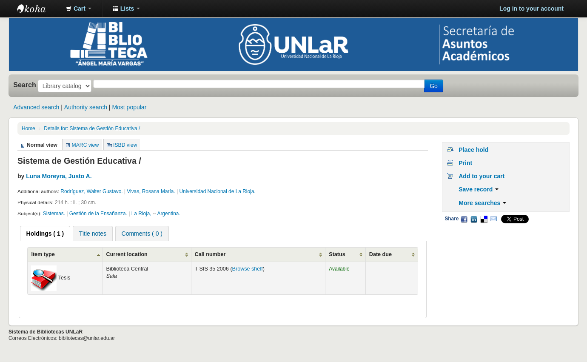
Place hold (473, 149)
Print (465, 163)
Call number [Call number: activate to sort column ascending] (210, 254)
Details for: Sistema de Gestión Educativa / (92, 128)
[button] (79, 8)
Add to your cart (481, 176)
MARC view (85, 145)
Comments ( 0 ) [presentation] (142, 233)
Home (28, 128)
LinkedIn (474, 219)
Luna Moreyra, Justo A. (58, 176)
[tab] (45, 233)
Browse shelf (247, 269)
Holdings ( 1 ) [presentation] (45, 233)
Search (24, 84)
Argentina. (168, 214)
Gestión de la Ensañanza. (98, 214)
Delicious (483, 219)
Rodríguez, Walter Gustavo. (91, 191)
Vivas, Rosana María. (151, 191)
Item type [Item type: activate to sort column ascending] (42, 254)
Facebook (464, 219)
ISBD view (125, 145)
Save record (479, 189)
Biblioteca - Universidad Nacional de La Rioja (38, 8)
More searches (482, 203)
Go (434, 86)
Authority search (85, 107)
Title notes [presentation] (92, 233)
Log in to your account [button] (531, 8)
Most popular (129, 107)
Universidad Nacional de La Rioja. (217, 191)
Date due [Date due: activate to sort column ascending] (380, 254)
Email (493, 219)
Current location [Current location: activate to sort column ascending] (127, 254)
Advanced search (36, 107)
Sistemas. (54, 214)
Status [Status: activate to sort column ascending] (337, 254)
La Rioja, (141, 214)
